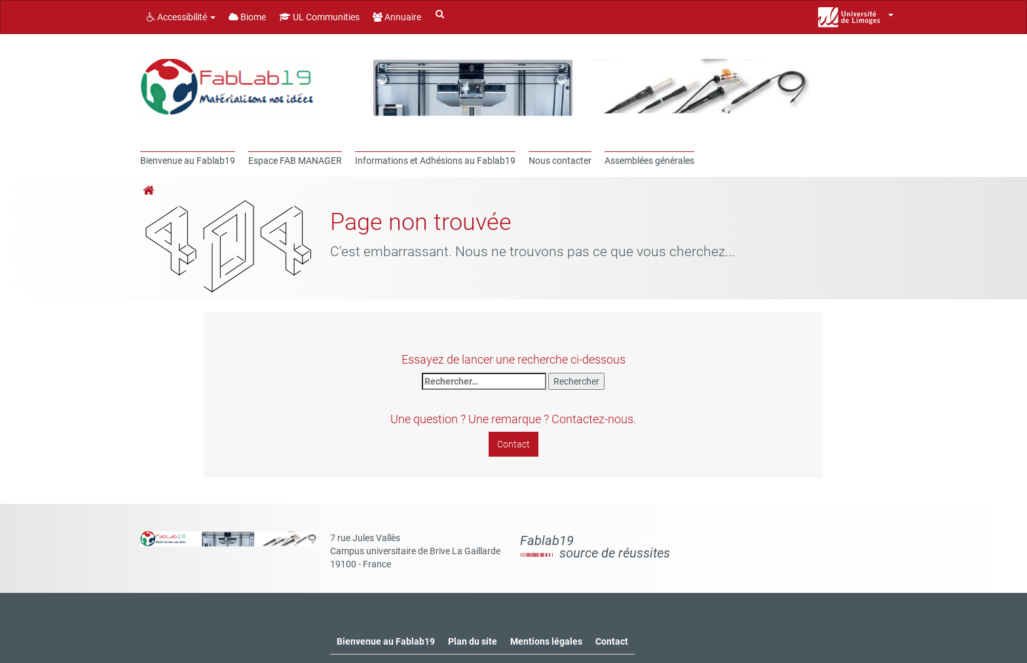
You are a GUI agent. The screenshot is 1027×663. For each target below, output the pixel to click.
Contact (513, 444)
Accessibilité (181, 17)
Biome (247, 17)
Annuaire (397, 17)
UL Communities (319, 17)
